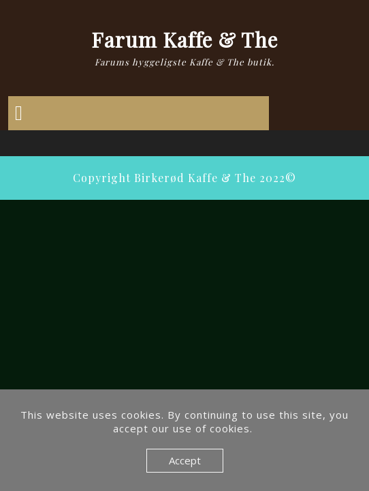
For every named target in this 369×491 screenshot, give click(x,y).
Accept (185, 460)
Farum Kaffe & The (184, 39)
